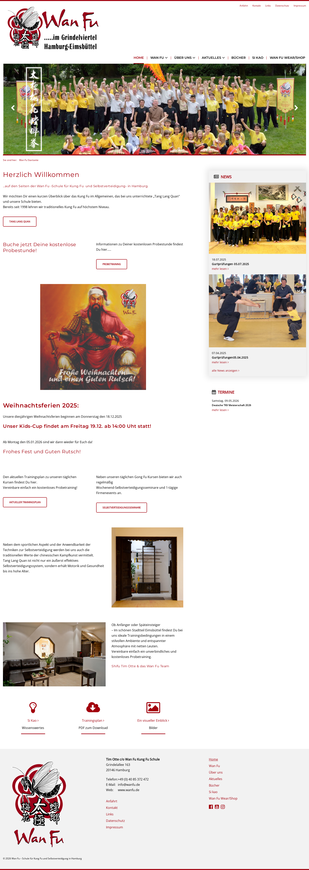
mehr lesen (220, 269)
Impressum (300, 5)
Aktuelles (211, 58)
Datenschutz (282, 5)
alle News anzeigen (225, 370)
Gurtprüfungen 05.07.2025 (230, 264)
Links (268, 5)
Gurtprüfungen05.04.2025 (230, 357)
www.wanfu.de (128, 790)
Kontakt (256, 5)
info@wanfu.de (129, 784)
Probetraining (111, 264)
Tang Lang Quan (19, 221)
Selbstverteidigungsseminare (121, 507)
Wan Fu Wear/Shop (287, 58)
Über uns (183, 58)
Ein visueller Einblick (153, 720)
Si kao (257, 58)
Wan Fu (157, 58)
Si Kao (33, 720)
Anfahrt (244, 5)
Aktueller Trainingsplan (25, 502)
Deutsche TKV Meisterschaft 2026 (231, 405)
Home (139, 58)
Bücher (238, 58)
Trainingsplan (93, 720)
